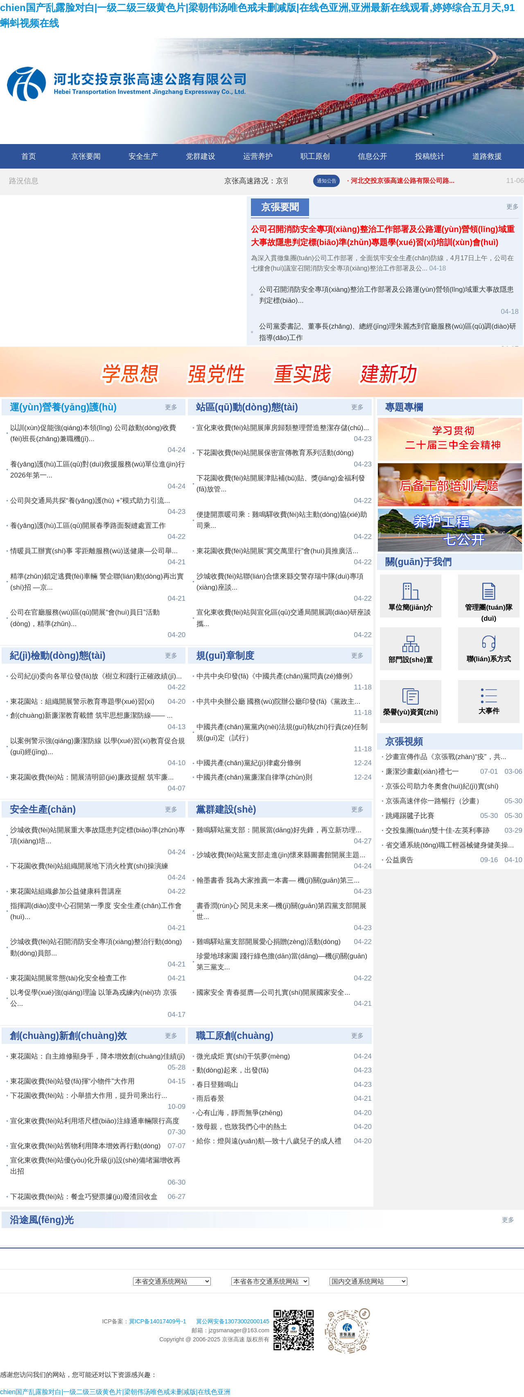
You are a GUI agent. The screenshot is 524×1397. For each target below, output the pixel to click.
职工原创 (315, 156)
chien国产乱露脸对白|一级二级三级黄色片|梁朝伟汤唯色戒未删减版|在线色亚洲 (115, 1391)
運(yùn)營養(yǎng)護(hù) (63, 407)
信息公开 (372, 156)
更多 (512, 206)
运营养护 (258, 156)
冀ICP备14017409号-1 (158, 1321)
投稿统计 (430, 156)
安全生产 (143, 156)
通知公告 (327, 181)
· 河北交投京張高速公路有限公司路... (435, 181)
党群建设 (200, 156)
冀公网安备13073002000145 (232, 1321)
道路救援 (487, 156)
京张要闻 (86, 156)
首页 (28, 156)
